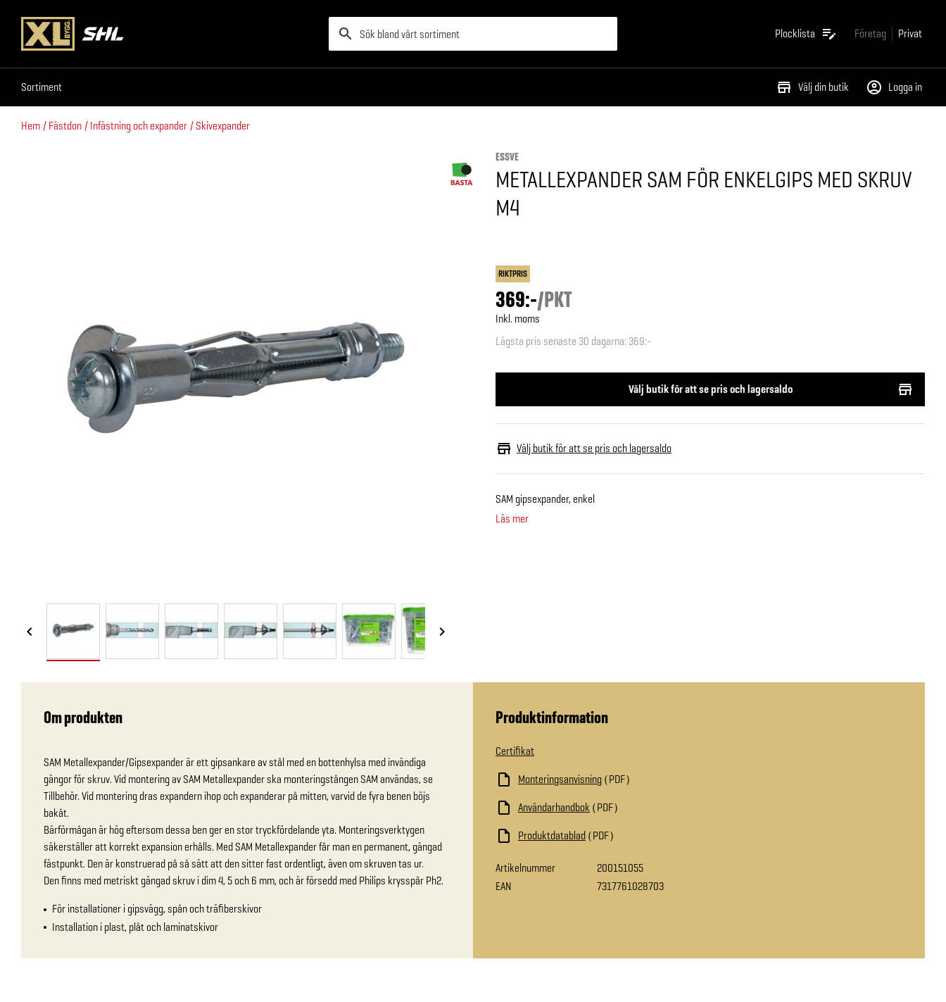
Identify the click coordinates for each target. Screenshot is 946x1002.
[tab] (73, 631)
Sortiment (41, 87)
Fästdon (65, 125)
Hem (30, 125)
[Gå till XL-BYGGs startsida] (169, 34)
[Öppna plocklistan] (806, 34)
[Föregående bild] (29, 632)
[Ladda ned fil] (636, 779)
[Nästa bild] (442, 632)
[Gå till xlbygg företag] (870, 33)
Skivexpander (223, 125)
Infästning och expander (138, 125)
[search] (473, 34)
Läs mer (512, 519)
